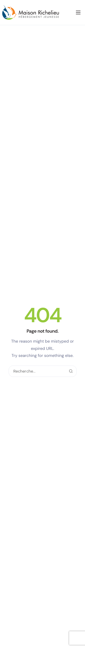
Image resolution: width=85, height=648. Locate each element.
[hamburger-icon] (78, 12)
